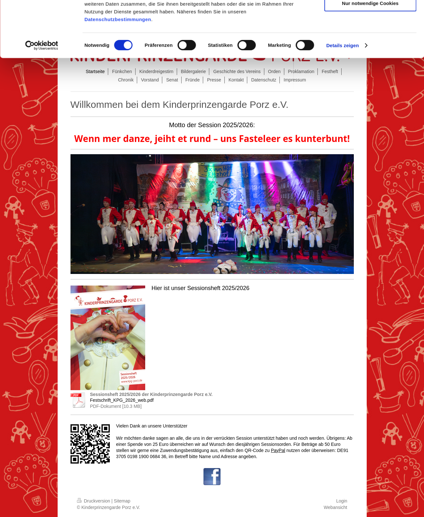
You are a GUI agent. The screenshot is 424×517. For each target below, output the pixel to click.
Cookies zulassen (370, 16)
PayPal (278, 450)
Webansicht (335, 507)
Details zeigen (342, 96)
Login (341, 500)
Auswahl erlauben (370, 35)
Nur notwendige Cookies (370, 53)
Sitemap (122, 500)
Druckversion (94, 500)
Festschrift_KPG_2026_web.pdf (122, 400)
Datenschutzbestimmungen (117, 69)
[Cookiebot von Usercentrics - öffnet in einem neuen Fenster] (42, 96)
